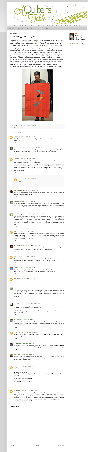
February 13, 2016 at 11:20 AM (26, 343)
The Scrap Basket (24, 26)
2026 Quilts (41, 26)
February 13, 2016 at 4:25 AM (25, 319)
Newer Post (13, 445)
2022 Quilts (77, 26)
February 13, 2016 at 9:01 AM (29, 332)
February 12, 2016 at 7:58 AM (28, 158)
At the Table (46, 29)
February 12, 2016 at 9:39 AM (26, 231)
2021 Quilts (12, 29)
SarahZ (16, 343)
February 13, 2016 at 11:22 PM (25, 354)
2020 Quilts (21, 29)
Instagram (38, 45)
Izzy (15, 319)
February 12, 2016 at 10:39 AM (26, 256)
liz (18, 179)
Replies (17, 176)
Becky (15, 231)
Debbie (18, 125)
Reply (15, 142)
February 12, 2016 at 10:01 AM (31, 245)
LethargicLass (18, 288)
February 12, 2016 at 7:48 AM (33, 148)
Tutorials (33, 26)
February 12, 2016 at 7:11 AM (26, 136)
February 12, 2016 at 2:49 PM (27, 278)
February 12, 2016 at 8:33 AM (27, 201)
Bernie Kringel (18, 190)
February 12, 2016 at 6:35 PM (28, 179)
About (15, 26)
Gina (15, 354)
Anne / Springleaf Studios (21, 214)
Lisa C (15, 256)
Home (10, 26)
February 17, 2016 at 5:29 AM (30, 390)
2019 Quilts (29, 29)
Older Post (61, 445)
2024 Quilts (59, 26)
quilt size (22, 127)
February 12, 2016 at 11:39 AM (26, 267)
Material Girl (17, 332)
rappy (15, 367)
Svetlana (16, 201)
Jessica (16, 136)
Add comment (14, 406)
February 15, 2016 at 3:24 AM (25, 367)
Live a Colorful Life (19, 148)
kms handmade (18, 245)
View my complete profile (76, 43)
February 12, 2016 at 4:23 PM (30, 288)
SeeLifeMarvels (18, 304)
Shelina (16, 267)
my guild (35, 40)
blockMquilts (17, 390)
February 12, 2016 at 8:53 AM (37, 214)
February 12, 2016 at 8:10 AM (31, 190)
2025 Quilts (50, 26)
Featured (37, 29)
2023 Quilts (68, 26)
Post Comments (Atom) (23, 448)
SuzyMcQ (16, 158)
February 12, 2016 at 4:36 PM (31, 304)
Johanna (16, 278)
